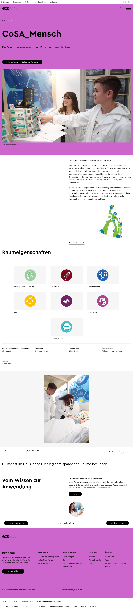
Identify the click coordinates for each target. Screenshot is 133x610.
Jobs (75, 606)
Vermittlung (67, 566)
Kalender (66, 560)
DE (124, 2)
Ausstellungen (68, 557)
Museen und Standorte (11, 2)
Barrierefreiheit (44, 563)
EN (129, 2)
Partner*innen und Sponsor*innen (118, 563)
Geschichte (109, 557)
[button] (121, 8)
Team (107, 560)
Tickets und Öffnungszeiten (48, 557)
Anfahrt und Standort (46, 560)
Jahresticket (40, 2)
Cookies (93, 606)
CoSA (4, 21)
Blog (28, 2)
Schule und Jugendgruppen (73, 563)
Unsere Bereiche (94, 560)
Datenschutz (26, 606)
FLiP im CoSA (93, 557)
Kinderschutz (41, 606)
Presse (53, 2)
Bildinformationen (10, 145)
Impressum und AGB (10, 606)
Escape (91, 563)
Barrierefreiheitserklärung (59, 606)
